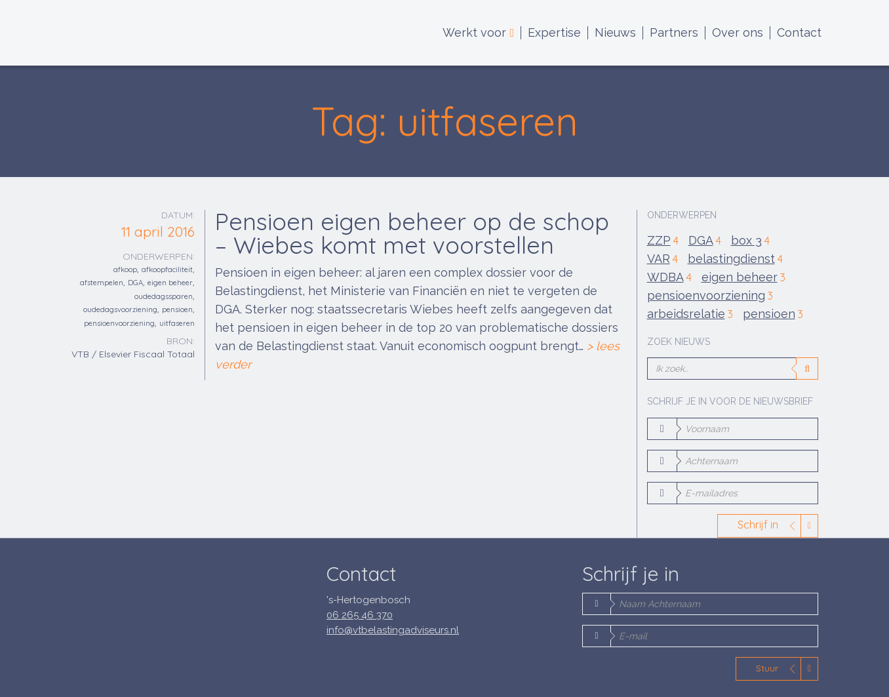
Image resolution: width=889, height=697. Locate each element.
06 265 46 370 (359, 615)
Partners (674, 32)
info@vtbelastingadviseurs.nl (392, 630)
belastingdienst (735, 259)
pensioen (177, 309)
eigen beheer (170, 282)
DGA (135, 282)
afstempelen (101, 282)
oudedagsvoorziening (120, 309)
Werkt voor (478, 32)
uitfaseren (177, 323)
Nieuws (615, 32)
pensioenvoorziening (119, 323)
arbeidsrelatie (690, 314)
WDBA (669, 277)
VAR (662, 259)
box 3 (750, 241)
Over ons (737, 32)
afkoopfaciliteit (167, 269)
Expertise (554, 32)
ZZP (663, 241)
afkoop (125, 269)
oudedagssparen (163, 296)
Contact (799, 32)
